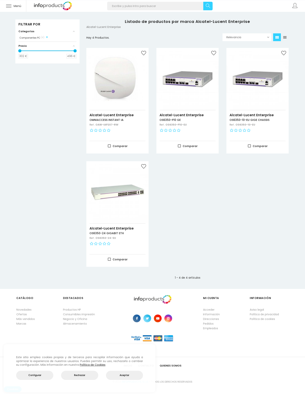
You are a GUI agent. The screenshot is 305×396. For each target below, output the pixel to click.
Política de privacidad (264, 314)
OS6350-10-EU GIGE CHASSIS (249, 120)
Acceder (209, 310)
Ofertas (21, 314)
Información (211, 314)
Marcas (21, 324)
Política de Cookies (92, 365)
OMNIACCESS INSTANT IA (106, 120)
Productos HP (72, 310)
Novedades (24, 310)
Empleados (210, 328)
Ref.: (92, 125)
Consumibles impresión (79, 314)
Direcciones (211, 319)
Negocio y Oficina (75, 319)
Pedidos (208, 324)
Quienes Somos (170, 365)
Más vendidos (25, 319)
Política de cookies (262, 319)
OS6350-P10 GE (170, 120)
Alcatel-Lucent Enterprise (111, 115)
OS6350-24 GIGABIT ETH (106, 233)
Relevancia (247, 37)
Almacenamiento (75, 324)
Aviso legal (257, 310)
